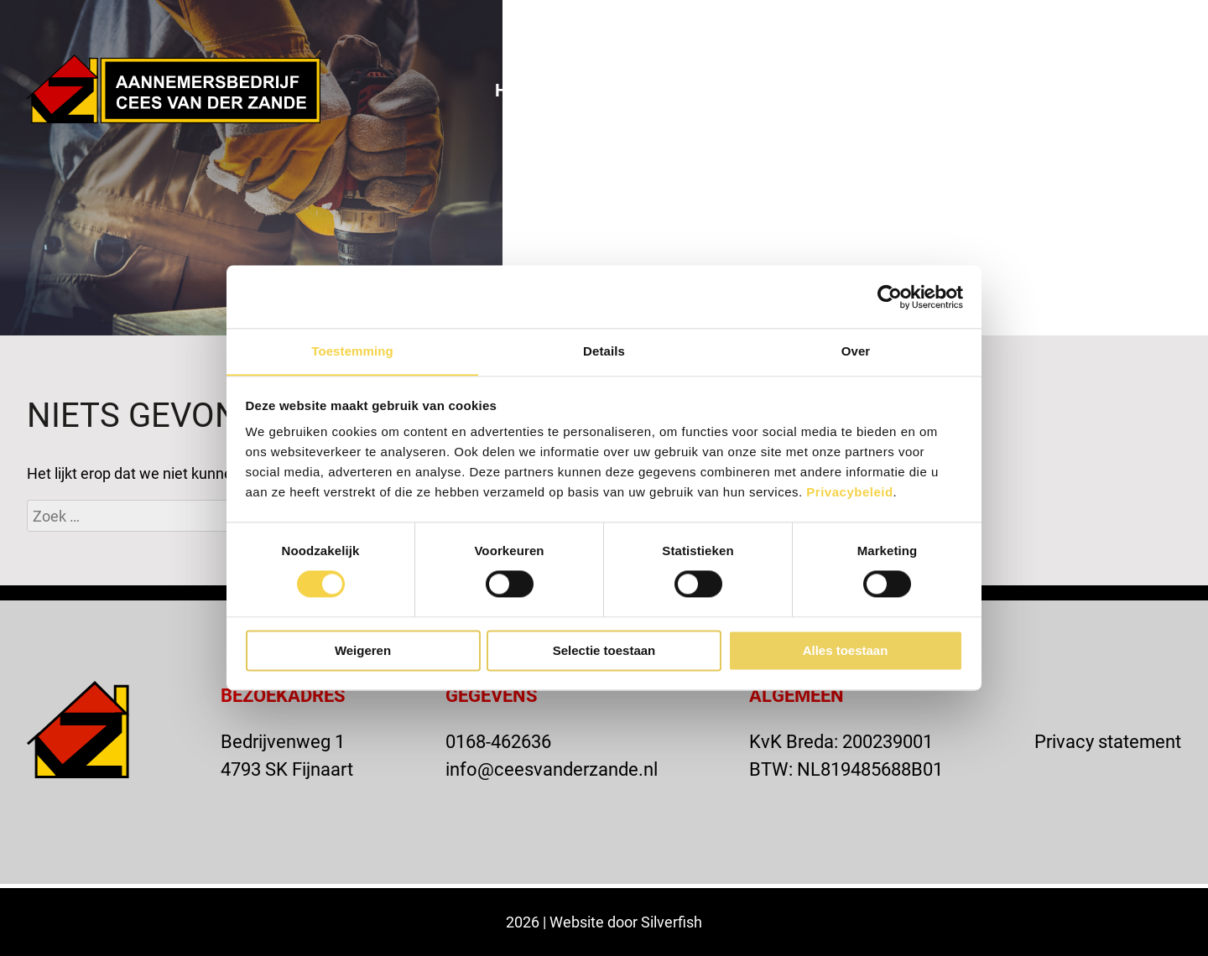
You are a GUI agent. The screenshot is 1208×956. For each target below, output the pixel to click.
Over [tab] (856, 351)
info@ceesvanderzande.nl (551, 768)
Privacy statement (1107, 741)
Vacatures (1131, 89)
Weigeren (363, 651)
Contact (1002, 89)
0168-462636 (498, 741)
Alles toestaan (845, 651)
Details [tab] (604, 351)
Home (520, 89)
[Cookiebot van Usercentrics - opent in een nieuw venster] (889, 296)
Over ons (626, 89)
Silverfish (671, 922)
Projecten (758, 89)
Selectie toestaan (604, 651)
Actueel (885, 89)
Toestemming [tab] (352, 351)
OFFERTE (1032, 27)
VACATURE (912, 27)
